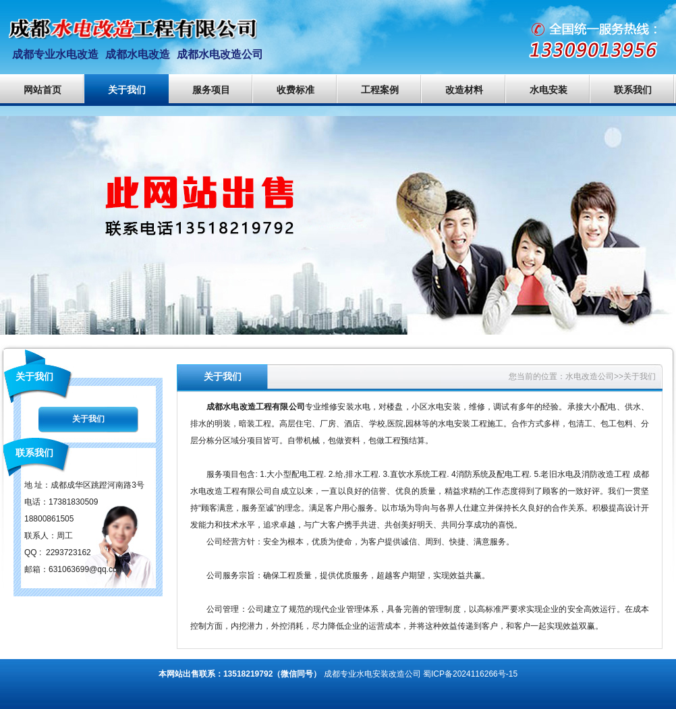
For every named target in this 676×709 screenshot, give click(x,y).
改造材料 (464, 89)
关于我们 (127, 89)
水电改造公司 (589, 376)
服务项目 (211, 89)
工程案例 (380, 89)
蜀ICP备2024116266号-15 (470, 674)
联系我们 (633, 89)
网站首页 (42, 89)
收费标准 (295, 89)
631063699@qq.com (86, 569)
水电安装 (548, 89)
